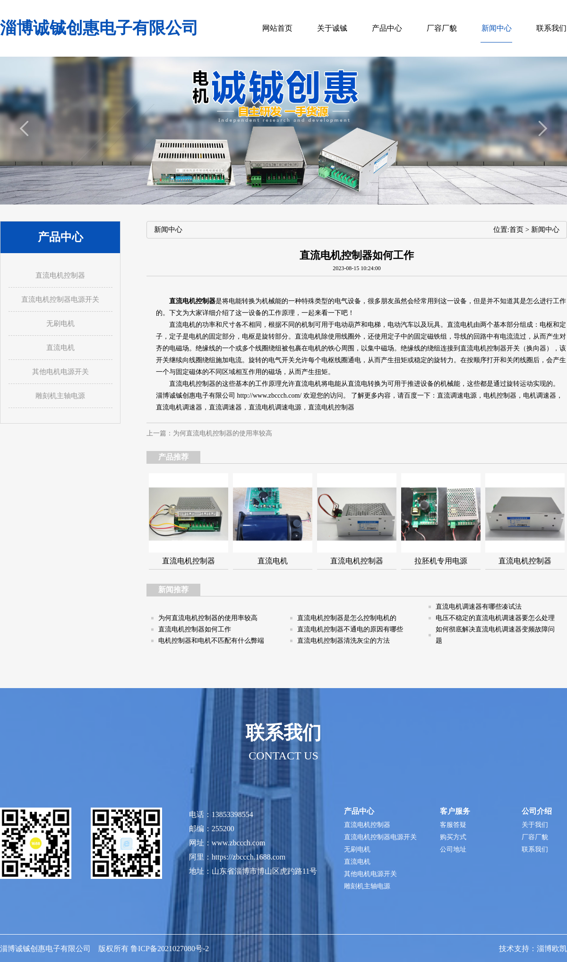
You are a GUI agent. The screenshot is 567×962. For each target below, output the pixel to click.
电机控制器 (499, 395)
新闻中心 (545, 229)
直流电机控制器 (331, 407)
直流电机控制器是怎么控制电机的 (346, 617)
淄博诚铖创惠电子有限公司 (99, 28)
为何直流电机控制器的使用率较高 (222, 433)
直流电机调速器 (179, 407)
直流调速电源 (457, 395)
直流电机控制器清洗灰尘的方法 (343, 640)
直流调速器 (225, 407)
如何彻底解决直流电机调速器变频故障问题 (495, 635)
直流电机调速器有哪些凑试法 (479, 606)
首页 (516, 229)
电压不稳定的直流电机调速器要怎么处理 (495, 617)
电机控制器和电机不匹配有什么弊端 (211, 640)
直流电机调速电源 (275, 407)
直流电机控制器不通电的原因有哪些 (350, 629)
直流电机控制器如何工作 (194, 629)
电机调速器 (539, 395)
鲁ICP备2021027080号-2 (169, 949)
